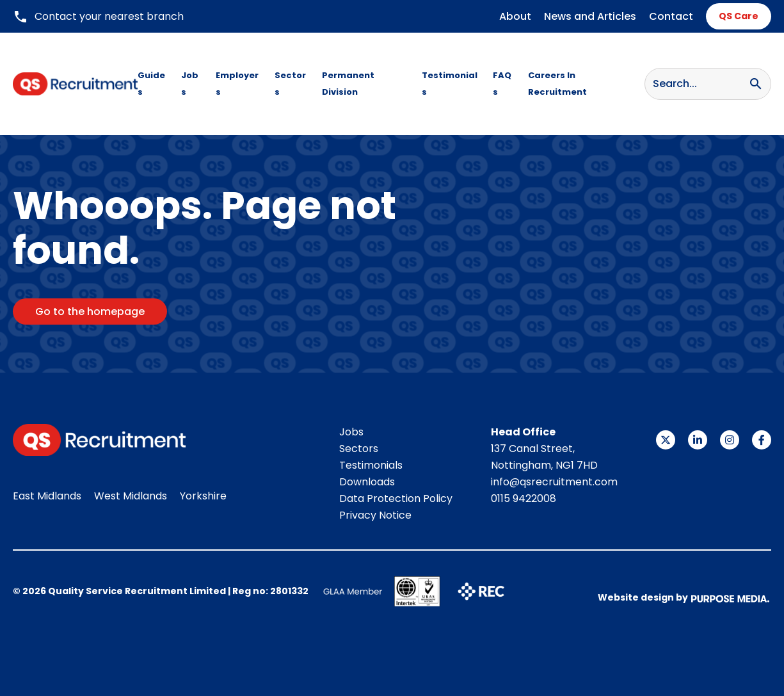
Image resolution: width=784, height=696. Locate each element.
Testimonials (449, 83)
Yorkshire (203, 496)
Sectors (290, 83)
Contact (671, 16)
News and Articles (590, 16)
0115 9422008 (523, 498)
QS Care (738, 16)
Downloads (367, 481)
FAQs (502, 83)
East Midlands (47, 496)
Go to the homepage (90, 311)
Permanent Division (348, 83)
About (515, 16)
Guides (151, 83)
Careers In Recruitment (557, 83)
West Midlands (130, 496)
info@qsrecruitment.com (554, 481)
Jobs (189, 83)
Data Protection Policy (395, 498)
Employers (237, 83)
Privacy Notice (375, 515)
